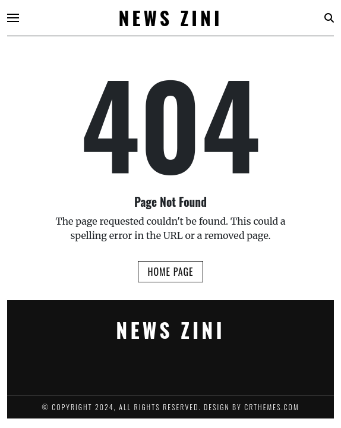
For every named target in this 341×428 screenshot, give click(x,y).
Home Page (170, 272)
